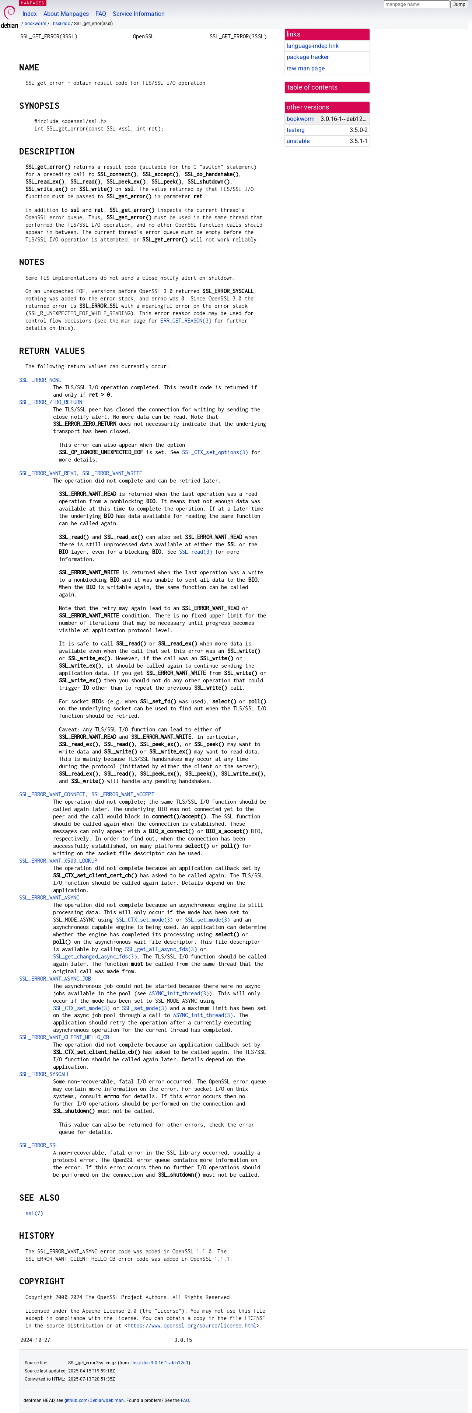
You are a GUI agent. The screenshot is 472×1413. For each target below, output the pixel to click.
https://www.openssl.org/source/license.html (191, 1325)
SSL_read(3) (195, 552)
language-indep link (313, 45)
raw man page (306, 68)
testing (296, 129)
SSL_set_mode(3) (207, 919)
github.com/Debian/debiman (94, 1400)
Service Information (139, 13)
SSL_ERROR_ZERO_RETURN (50, 402)
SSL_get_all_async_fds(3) (161, 949)
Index (29, 13)
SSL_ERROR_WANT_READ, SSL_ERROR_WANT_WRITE (80, 473)
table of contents (312, 87)
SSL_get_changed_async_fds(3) (95, 956)
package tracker (308, 56)
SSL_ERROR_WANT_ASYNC (49, 897)
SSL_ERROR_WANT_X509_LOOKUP (58, 860)
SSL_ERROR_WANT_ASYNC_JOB (55, 978)
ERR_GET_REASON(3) (185, 320)
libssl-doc (60, 23)
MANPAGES (33, 2)
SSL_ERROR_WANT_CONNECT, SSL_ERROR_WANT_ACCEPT (86, 794)
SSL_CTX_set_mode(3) (144, 919)
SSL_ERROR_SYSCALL (44, 1074)
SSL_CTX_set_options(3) (215, 452)
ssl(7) (34, 1213)
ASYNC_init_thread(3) (179, 993)
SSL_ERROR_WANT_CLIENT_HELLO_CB (64, 1037)
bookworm (35, 23)
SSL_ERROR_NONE (40, 380)
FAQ (100, 13)
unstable (298, 141)
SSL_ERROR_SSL (38, 1145)
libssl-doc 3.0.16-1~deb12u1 (159, 1362)
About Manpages (66, 13)
